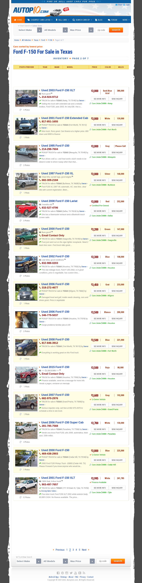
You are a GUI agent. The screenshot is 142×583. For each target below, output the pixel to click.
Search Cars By (81, 19)
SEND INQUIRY (117, 99)
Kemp (110, 103)
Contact (90, 577)
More (125, 20)
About (70, 577)
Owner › (82, 100)
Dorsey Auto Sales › (49, 491)
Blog (98, 19)
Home (18, 19)
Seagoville (112, 240)
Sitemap (63, 577)
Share (120, 5)
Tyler (110, 492)
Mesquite (111, 157)
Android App (54, 577)
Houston (111, 268)
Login (127, 5)
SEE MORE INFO (100, 99)
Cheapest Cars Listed (38, 19)
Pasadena (112, 434)
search (116, 29)
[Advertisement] (71, 78)
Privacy (83, 577)
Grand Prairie (113, 409)
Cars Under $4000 (99, 103)
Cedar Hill (112, 465)
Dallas (110, 216)
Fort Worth (112, 129)
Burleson (111, 185)
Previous (58, 549)
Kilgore (111, 295)
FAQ (76, 577)
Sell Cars (61, 19)
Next (85, 549)
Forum (112, 19)
